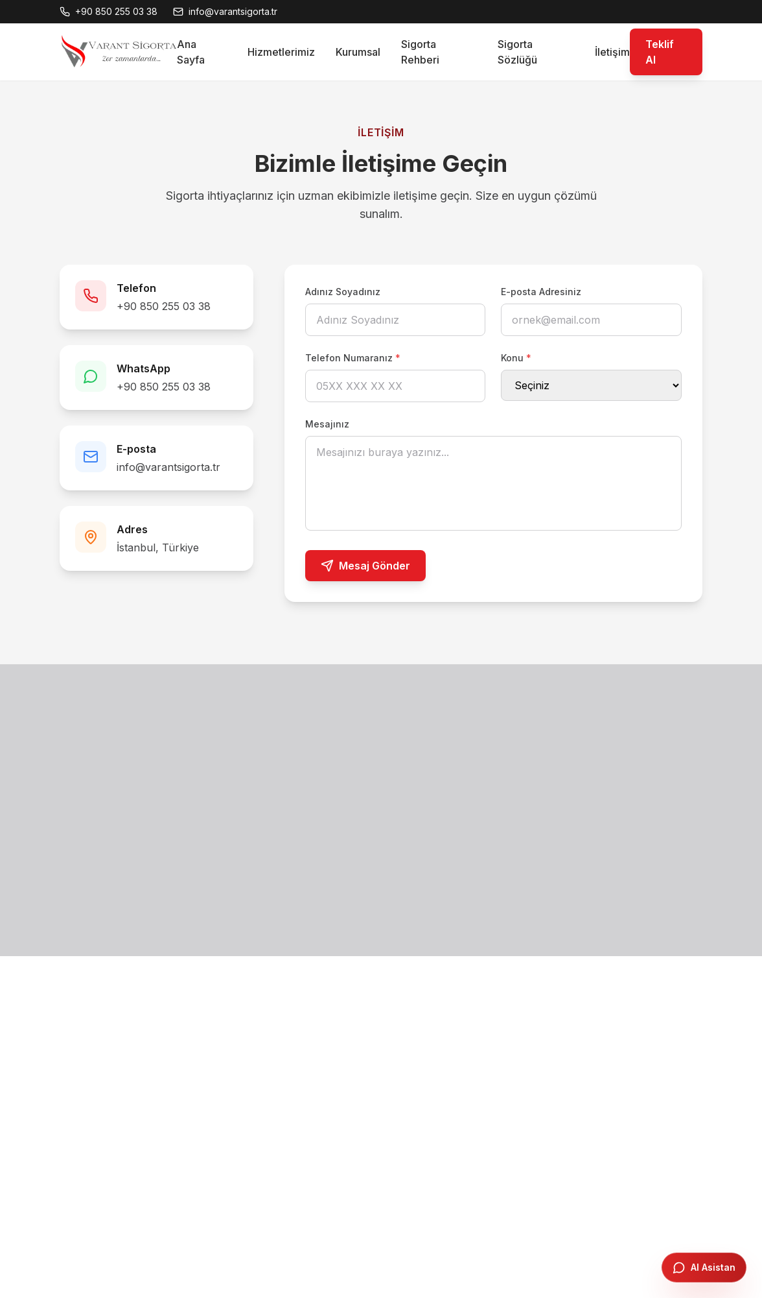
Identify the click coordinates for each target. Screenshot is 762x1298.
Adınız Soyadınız (342, 291)
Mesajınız (327, 423)
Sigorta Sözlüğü (517, 52)
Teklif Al (659, 52)
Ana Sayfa (191, 52)
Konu (516, 357)
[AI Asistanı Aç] (704, 1267)
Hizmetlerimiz (281, 51)
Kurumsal (358, 51)
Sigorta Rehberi (420, 52)
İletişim (612, 51)
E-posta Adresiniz (541, 291)
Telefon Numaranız (352, 357)
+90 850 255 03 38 (164, 306)
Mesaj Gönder (365, 565)
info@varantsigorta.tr (168, 467)
